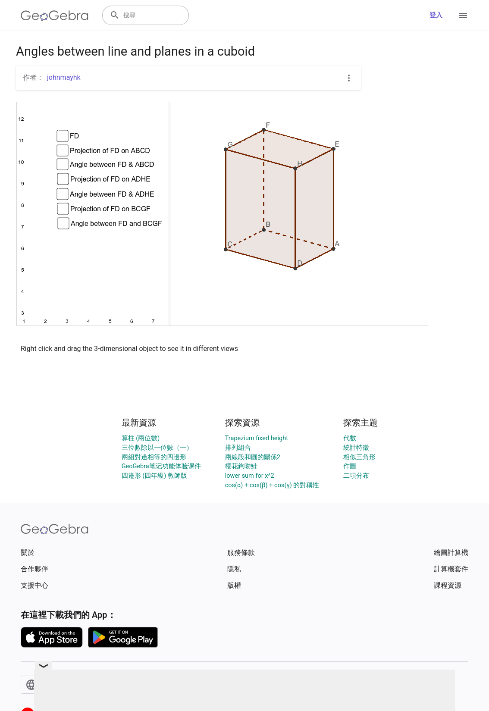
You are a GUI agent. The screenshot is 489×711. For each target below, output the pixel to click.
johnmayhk (64, 77)
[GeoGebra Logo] (54, 15)
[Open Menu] (463, 15)
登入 (435, 15)
